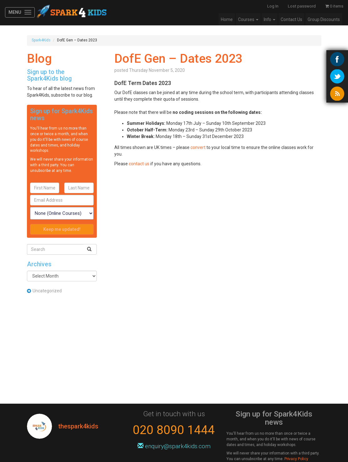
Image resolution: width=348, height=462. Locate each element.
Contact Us (291, 19)
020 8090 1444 (174, 430)
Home (227, 19)
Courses (248, 19)
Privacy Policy (296, 459)
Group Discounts (324, 19)
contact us (139, 163)
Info (269, 19)
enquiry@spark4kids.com (174, 446)
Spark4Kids (71, 12)
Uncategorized (47, 290)
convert (198, 147)
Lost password (302, 6)
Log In (272, 6)
